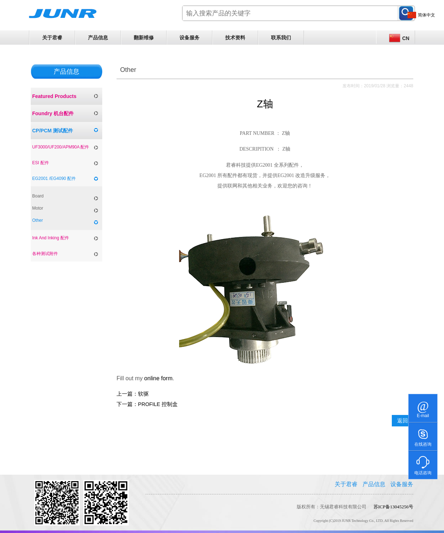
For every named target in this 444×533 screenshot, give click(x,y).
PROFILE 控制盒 (158, 404)
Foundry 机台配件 (53, 113)
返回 (402, 421)
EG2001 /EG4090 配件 (54, 178)
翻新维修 (144, 37)
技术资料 (235, 37)
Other (37, 220)
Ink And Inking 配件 (50, 237)
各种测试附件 (45, 253)
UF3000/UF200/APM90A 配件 (60, 147)
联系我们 (281, 37)
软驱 (143, 394)
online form (158, 378)
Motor (37, 208)
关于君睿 (52, 37)
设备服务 (189, 37)
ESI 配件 (40, 162)
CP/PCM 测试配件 (52, 130)
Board (38, 196)
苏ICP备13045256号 (393, 506)
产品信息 (98, 37)
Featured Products (54, 96)
